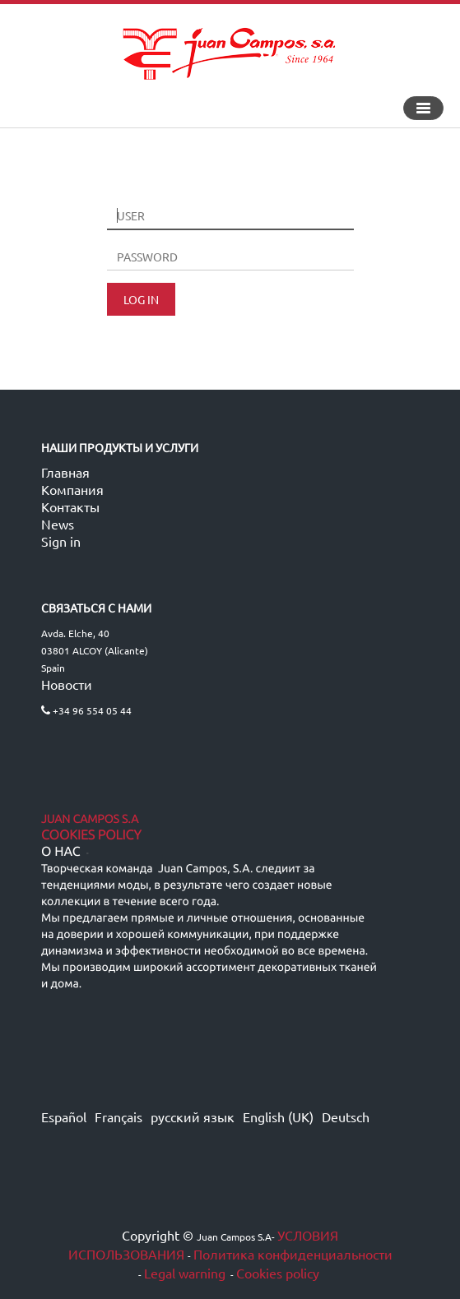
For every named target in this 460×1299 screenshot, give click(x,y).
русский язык (193, 1116)
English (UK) (278, 1116)
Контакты (70, 506)
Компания (72, 489)
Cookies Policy (91, 835)
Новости (66, 684)
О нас (61, 851)
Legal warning (184, 1272)
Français (118, 1116)
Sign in (61, 541)
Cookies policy (277, 1272)
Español (63, 1116)
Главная (65, 472)
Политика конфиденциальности (293, 1254)
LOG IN (141, 299)
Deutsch (345, 1116)
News (57, 523)
